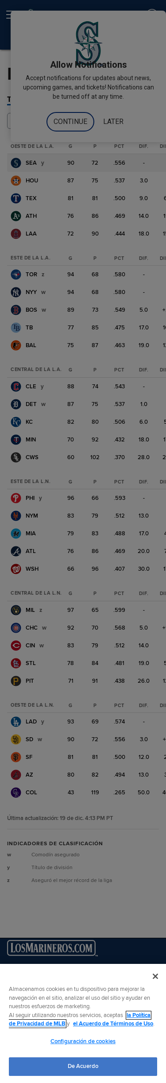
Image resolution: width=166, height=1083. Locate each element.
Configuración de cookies (83, 1041)
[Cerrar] (155, 976)
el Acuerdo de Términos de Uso (113, 1023)
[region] (83, 1023)
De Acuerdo (83, 1066)
